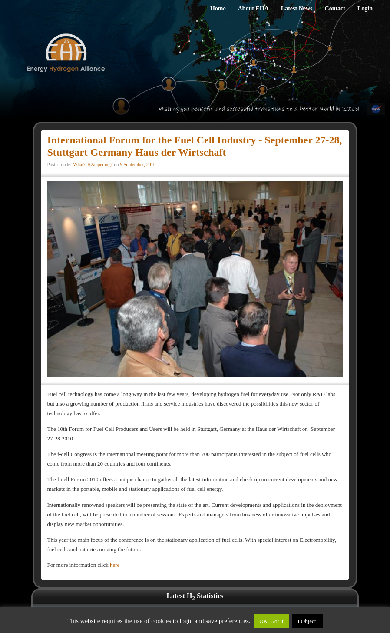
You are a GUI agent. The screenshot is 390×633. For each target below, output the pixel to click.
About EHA (253, 8)
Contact (335, 8)
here (114, 565)
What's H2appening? (92, 164)
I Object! (307, 621)
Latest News (297, 8)
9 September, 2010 (137, 164)
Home (218, 8)
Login (365, 8)
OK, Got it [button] (271, 621)
